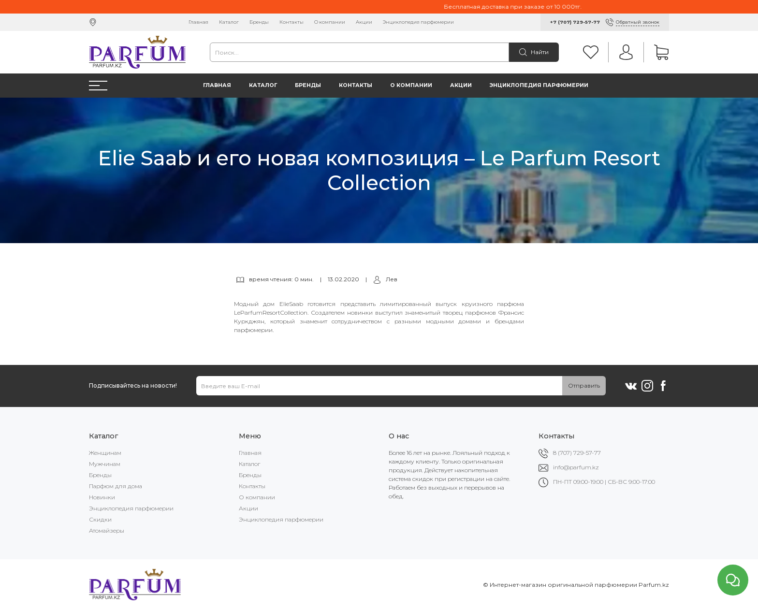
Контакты (291, 22)
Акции (364, 22)
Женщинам (105, 452)
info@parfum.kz (576, 467)
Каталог (229, 22)
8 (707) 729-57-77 (577, 452)
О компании (329, 22)
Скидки (100, 519)
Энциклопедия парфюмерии (418, 22)
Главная (198, 22)
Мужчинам (104, 463)
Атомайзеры (106, 530)
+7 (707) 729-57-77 (575, 22)
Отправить (584, 385)
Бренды (259, 22)
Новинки (102, 497)
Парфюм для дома (115, 486)
